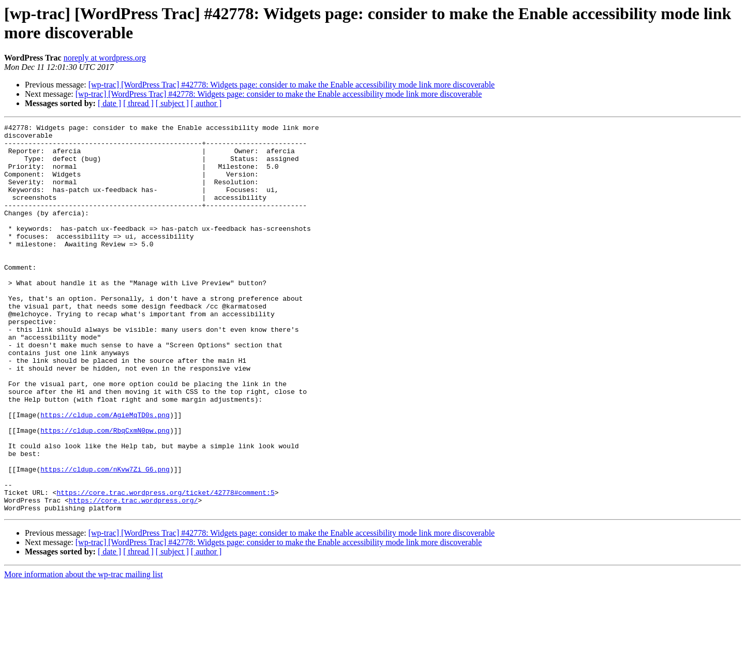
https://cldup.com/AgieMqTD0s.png (105, 473)
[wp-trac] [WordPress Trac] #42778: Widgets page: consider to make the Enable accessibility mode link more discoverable (291, 84)
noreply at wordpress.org (105, 57)
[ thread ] (138, 103)
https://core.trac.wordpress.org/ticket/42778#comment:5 (165, 566)
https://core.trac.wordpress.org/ (133, 576)
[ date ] (109, 103)
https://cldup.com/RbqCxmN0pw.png (105, 492)
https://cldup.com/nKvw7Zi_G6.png (105, 539)
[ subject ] (172, 103)
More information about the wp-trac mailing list (83, 652)
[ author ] (206, 103)
